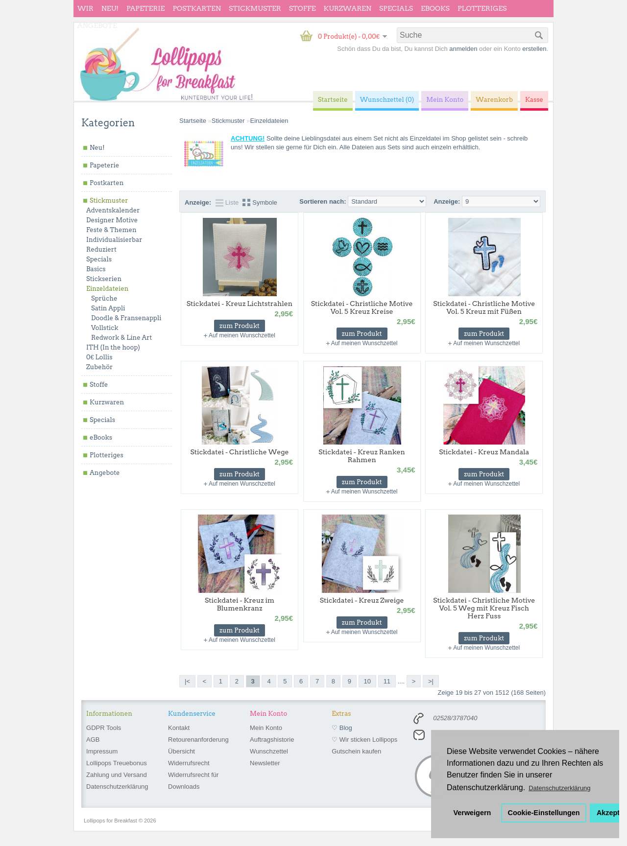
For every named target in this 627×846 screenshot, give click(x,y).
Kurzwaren (347, 8)
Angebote (97, 25)
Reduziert (101, 249)
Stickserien (103, 278)
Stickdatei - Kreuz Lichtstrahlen (239, 303)
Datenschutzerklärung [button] (559, 788)
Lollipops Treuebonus (116, 763)
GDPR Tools (103, 727)
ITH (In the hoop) (113, 347)
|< (187, 681)
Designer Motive (112, 220)
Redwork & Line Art (121, 337)
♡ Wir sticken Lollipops (364, 739)
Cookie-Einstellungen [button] (544, 813)
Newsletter (265, 763)
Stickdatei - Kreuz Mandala (484, 452)
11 (387, 681)
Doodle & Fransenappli (126, 318)
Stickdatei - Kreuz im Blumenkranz (239, 604)
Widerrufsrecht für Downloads (193, 780)
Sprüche (104, 298)
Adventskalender (113, 210)
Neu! (110, 8)
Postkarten (196, 8)
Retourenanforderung (198, 739)
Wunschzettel (269, 751)
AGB (92, 739)
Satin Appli (108, 308)
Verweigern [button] (472, 813)
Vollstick (104, 327)
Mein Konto (266, 727)
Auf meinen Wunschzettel (242, 335)
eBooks (435, 8)
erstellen (534, 48)
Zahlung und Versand (116, 774)
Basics (96, 269)
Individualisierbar (114, 239)
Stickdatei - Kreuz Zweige (362, 600)
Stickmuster (255, 8)
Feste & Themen (111, 230)
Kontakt (179, 727)
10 (367, 681)
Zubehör (99, 367)
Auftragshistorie (272, 739)
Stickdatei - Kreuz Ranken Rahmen (361, 456)
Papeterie (145, 8)
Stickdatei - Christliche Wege (239, 452)
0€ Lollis (99, 357)
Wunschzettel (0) (387, 99)
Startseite (192, 120)
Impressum (102, 751)
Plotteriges (482, 8)
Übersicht (181, 751)
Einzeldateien (107, 288)
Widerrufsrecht (189, 763)
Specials (396, 8)
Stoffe (302, 8)
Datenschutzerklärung (117, 786)
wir (85, 8)
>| (431, 681)
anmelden (463, 48)
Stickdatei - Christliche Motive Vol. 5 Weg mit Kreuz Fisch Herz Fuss (484, 608)
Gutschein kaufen (356, 751)
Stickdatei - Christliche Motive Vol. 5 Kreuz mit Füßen (484, 307)
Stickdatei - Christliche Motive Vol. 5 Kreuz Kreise (362, 307)
